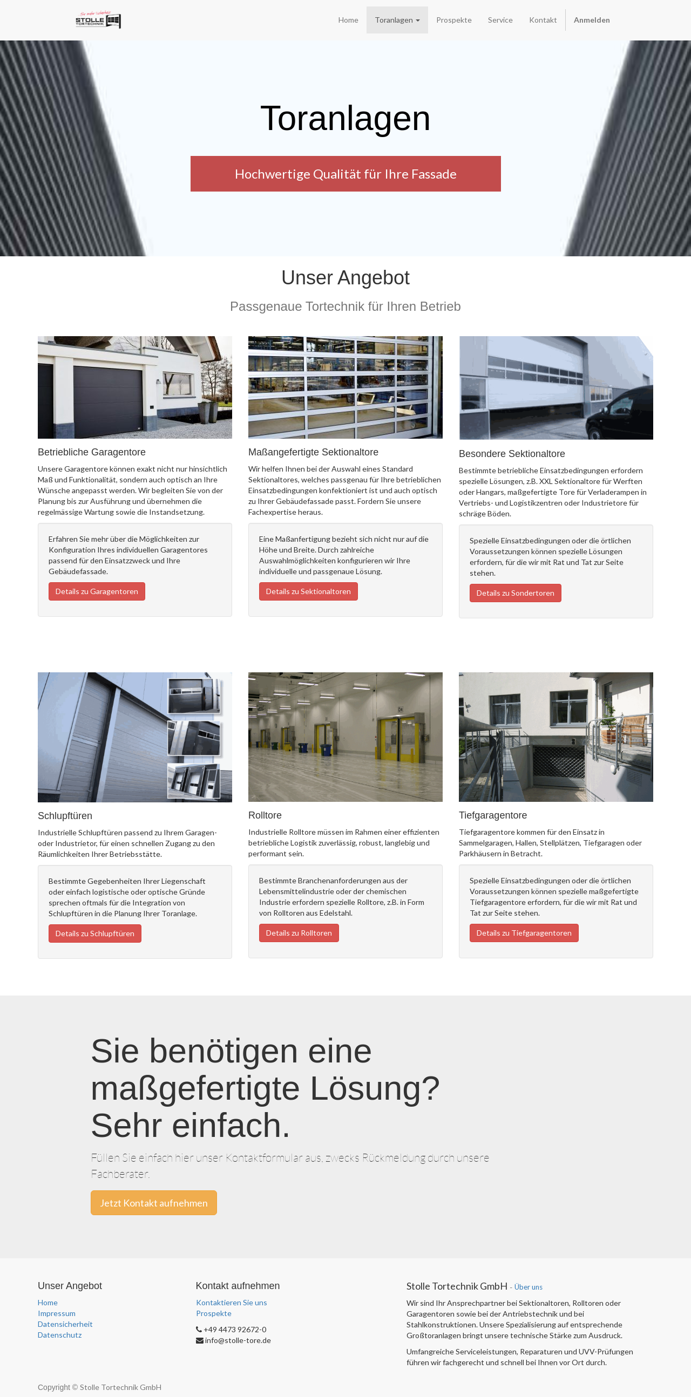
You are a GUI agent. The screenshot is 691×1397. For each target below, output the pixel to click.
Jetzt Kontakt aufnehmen (154, 1203)
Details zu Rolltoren (299, 932)
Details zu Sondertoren (515, 592)
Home (48, 1302)
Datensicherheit (65, 1323)
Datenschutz (60, 1334)
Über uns (528, 1287)
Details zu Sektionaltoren (308, 591)
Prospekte (214, 1313)
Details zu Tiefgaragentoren (524, 932)
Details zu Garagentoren (97, 591)
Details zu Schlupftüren (95, 933)
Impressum (57, 1313)
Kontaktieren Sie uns (231, 1302)
